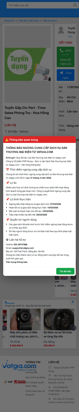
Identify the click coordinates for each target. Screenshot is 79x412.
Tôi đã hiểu (65, 271)
